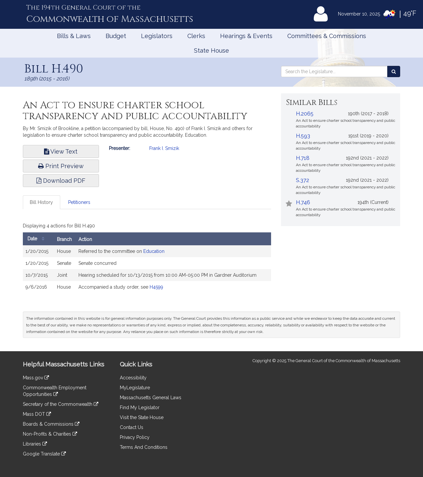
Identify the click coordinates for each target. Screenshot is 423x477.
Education (153, 251)
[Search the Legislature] (393, 71)
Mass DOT (37, 414)
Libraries (35, 444)
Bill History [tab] (41, 202)
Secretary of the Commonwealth (60, 404)
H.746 (303, 202)
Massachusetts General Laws (150, 397)
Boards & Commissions (51, 424)
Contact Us (131, 427)
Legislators (156, 35)
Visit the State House (142, 417)
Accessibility (133, 377)
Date (37, 239)
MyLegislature (135, 387)
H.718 (302, 158)
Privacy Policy (135, 437)
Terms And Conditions (143, 447)
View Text (60, 151)
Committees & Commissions (326, 35)
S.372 (302, 180)
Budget (116, 35)
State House (211, 50)
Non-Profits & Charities (50, 434)
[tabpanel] (147, 258)
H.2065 (304, 114)
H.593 (303, 136)
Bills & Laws (74, 35)
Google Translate (44, 453)
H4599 (156, 287)
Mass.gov (36, 377)
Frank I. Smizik (164, 148)
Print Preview (61, 166)
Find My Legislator (140, 407)
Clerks (196, 35)
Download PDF (60, 180)
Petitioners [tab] (79, 202)
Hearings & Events (246, 35)
